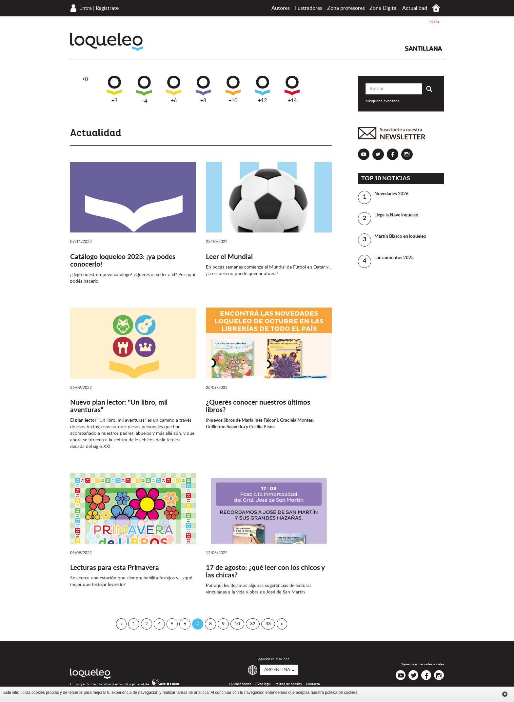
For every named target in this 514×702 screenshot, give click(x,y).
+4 (144, 90)
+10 (233, 89)
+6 (173, 89)
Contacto (313, 684)
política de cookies (341, 692)
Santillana (423, 48)
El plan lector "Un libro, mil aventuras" (108, 420)
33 (268, 624)
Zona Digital (383, 8)
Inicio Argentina (436, 8)
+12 (262, 89)
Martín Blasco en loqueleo (400, 236)
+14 (292, 89)
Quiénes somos (240, 684)
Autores (280, 8)
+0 (85, 79)
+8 (203, 89)
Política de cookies (288, 684)
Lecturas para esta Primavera (114, 567)
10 (237, 624)
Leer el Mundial (229, 256)
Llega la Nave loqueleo (396, 215)
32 (252, 624)
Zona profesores (346, 8)
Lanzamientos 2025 (394, 257)
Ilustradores (308, 8)
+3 (114, 89)
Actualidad (414, 8)
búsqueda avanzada (383, 101)
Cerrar (504, 694)
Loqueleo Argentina (106, 42)
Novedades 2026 (391, 193)
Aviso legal (262, 684)
